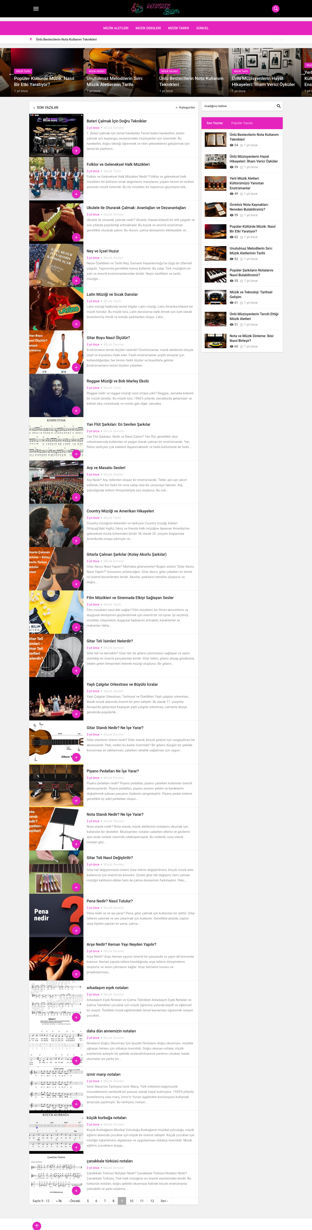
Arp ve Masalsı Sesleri (106, 464)
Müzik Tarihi (178, 24)
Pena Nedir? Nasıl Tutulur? (110, 897)
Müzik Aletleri (115, 24)
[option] (159, 35)
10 (131, 1197)
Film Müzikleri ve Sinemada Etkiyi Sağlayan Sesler (130, 594)
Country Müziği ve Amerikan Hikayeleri (120, 507)
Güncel (202, 24)
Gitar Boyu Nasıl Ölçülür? (108, 334)
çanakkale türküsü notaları (110, 1157)
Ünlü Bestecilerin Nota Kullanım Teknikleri (66, 35)
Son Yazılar (47, 104)
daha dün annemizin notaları (111, 1027)
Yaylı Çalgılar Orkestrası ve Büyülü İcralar (122, 680)
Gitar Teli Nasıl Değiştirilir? (110, 854)
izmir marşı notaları (103, 1070)
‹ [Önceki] (74, 1197)
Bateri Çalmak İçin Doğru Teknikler (117, 117)
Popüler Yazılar (242, 119)
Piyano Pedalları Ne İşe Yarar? (113, 767)
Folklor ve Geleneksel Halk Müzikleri (118, 160)
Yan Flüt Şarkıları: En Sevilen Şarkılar (118, 420)
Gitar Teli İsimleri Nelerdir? (110, 637)
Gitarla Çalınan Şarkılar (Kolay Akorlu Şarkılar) (127, 550)
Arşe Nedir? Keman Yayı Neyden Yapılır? (121, 940)
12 (152, 1197)
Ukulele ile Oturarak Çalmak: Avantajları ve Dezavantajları (136, 204)
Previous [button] (274, 36)
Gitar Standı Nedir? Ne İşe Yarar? (115, 724)
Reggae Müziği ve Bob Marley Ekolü (118, 377)
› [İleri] (164, 1197)
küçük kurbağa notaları (107, 1114)
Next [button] (280, 36)
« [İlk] (59, 1197)
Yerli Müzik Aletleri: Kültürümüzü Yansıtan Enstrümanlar (247, 179)
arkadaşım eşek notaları (107, 984)
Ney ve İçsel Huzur (103, 247)
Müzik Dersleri (148, 24)
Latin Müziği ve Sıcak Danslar (112, 290)
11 (142, 1197)
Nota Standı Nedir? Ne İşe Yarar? (115, 810)
